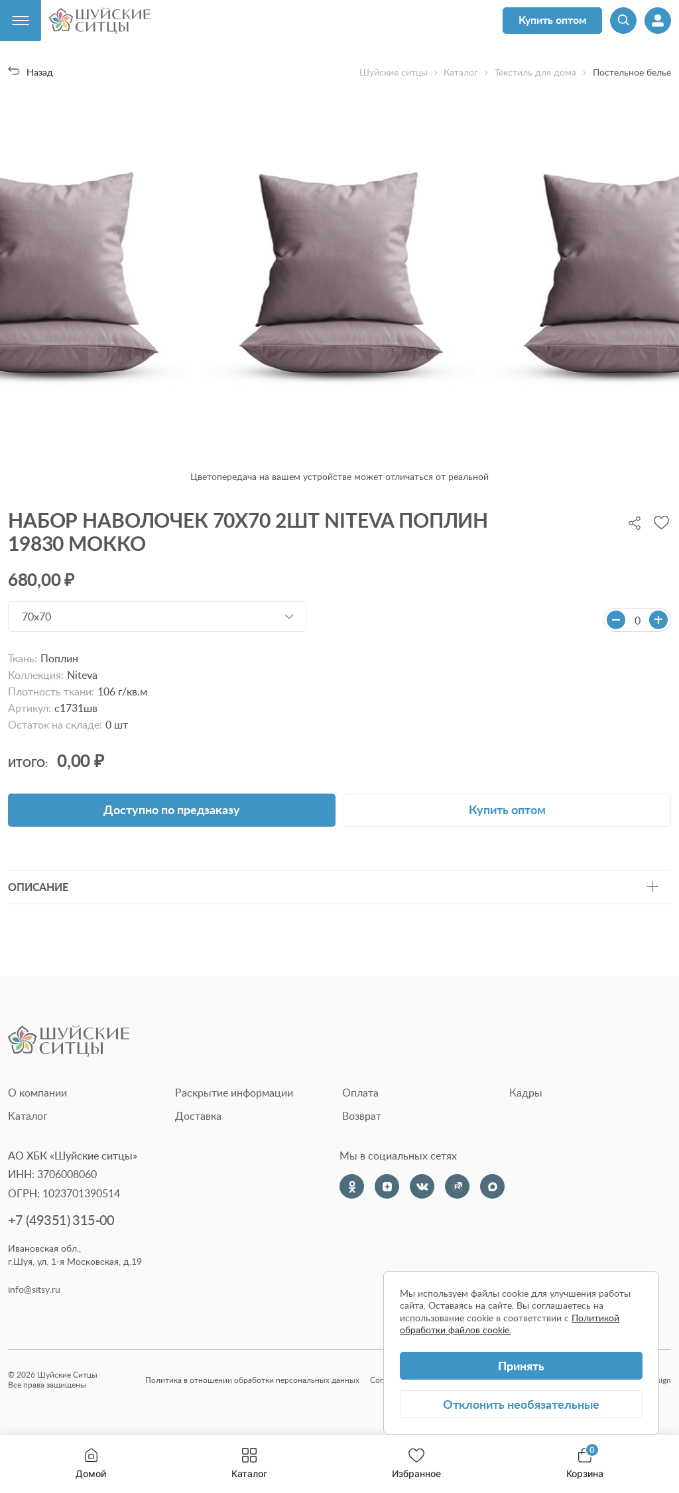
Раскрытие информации (234, 1092)
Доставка (198, 1115)
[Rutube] (457, 1186)
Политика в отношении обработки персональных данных (252, 1380)
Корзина (584, 1463)
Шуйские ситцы (393, 72)
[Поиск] (623, 20)
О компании (37, 1092)
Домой (91, 1463)
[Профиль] (658, 20)
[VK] (422, 1186)
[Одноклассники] (352, 1186)
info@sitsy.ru (34, 1289)
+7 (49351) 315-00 (61, 1220)
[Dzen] (387, 1186)
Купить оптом (552, 19)
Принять (521, 1365)
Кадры (525, 1092)
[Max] (492, 1186)
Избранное (416, 1463)
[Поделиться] (634, 522)
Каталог (249, 1463)
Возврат (361, 1115)
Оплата (360, 1092)
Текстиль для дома (535, 72)
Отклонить (521, 1404)
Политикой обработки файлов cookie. (509, 1323)
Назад (30, 72)
